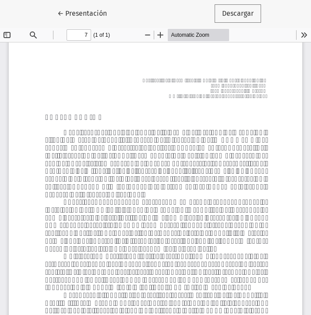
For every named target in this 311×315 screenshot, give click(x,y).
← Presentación (85, 13)
